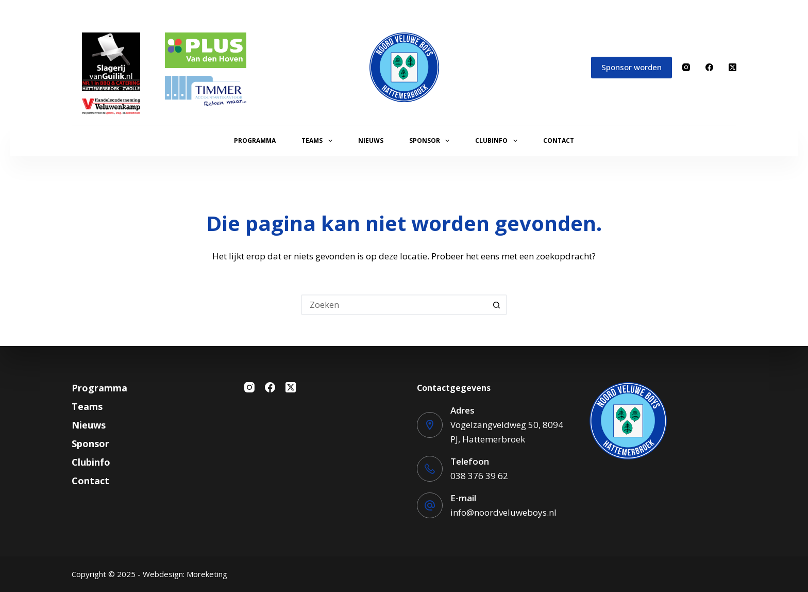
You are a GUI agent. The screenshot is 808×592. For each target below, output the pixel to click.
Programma (255, 140)
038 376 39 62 (479, 476)
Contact (558, 140)
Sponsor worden (631, 67)
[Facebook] (709, 67)
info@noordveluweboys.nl (503, 512)
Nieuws (370, 140)
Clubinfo (498, 141)
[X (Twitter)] (732, 67)
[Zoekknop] (496, 304)
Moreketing (207, 574)
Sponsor (431, 141)
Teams (318, 141)
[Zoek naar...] (393, 304)
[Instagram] (686, 67)
